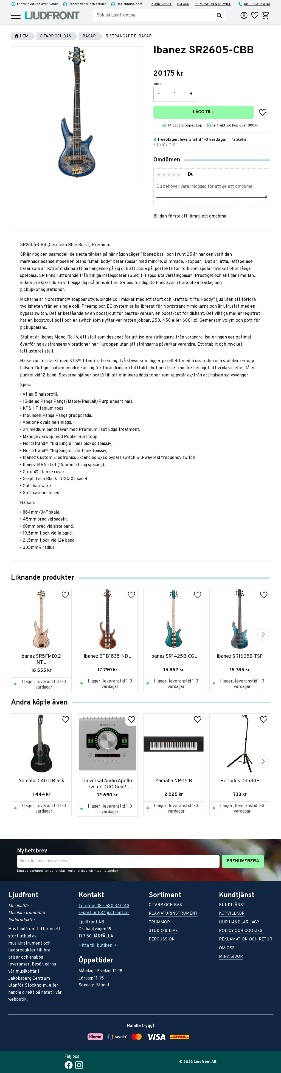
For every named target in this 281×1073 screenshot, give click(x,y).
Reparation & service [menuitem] (213, 4)
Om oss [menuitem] (183, 4)
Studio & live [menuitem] (163, 931)
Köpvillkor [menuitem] (232, 914)
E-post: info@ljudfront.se (103, 913)
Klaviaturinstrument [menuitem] (173, 914)
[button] (16, 16)
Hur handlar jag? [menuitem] (239, 922)
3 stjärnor (168, 174)
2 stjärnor (163, 174)
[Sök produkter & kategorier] (153, 15)
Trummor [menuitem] (159, 922)
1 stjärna (158, 174)
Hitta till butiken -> (97, 945)
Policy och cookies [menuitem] (240, 931)
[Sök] (219, 15)
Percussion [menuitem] (162, 939)
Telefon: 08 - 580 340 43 (103, 906)
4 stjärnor (173, 174)
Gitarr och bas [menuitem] (165, 905)
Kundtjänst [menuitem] (161, 4)
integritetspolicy (106, 871)
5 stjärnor (178, 174)
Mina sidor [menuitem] (231, 957)
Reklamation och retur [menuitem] (245, 939)
